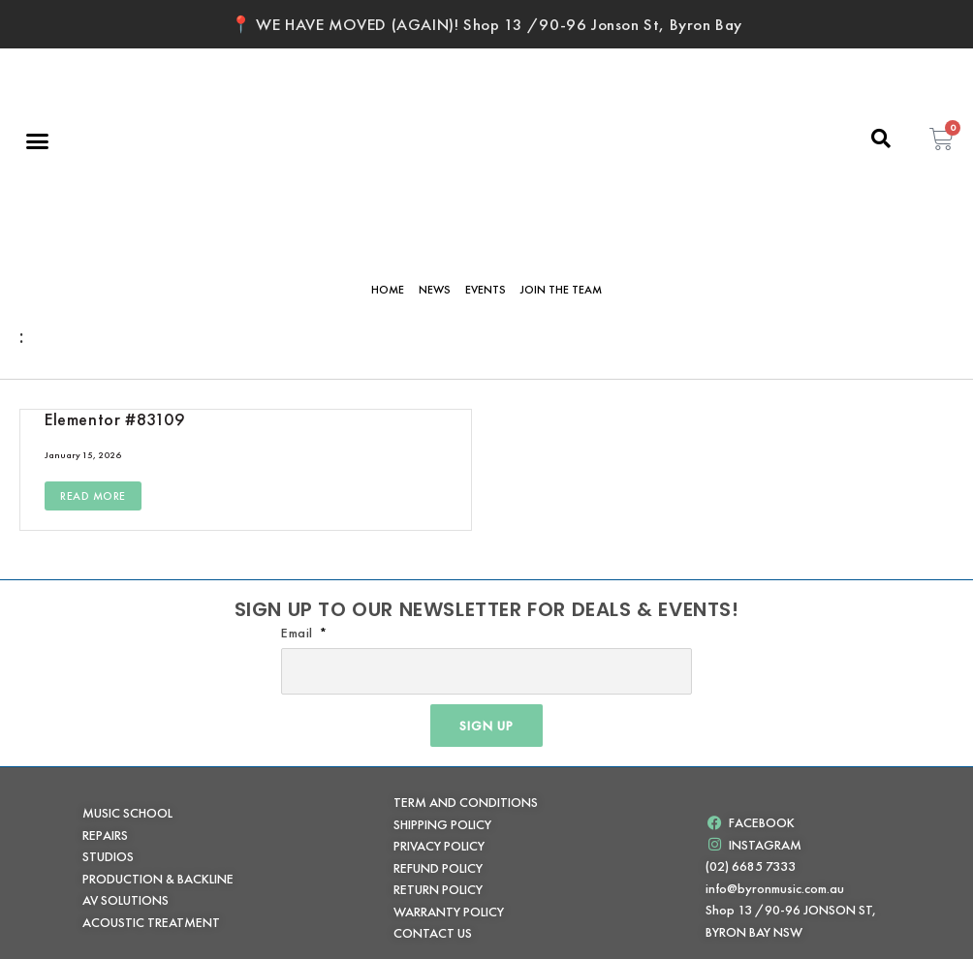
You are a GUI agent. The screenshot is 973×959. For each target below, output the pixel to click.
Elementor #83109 (115, 419)
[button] (37, 140)
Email (299, 632)
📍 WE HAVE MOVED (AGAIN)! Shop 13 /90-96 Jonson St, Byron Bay (486, 24)
